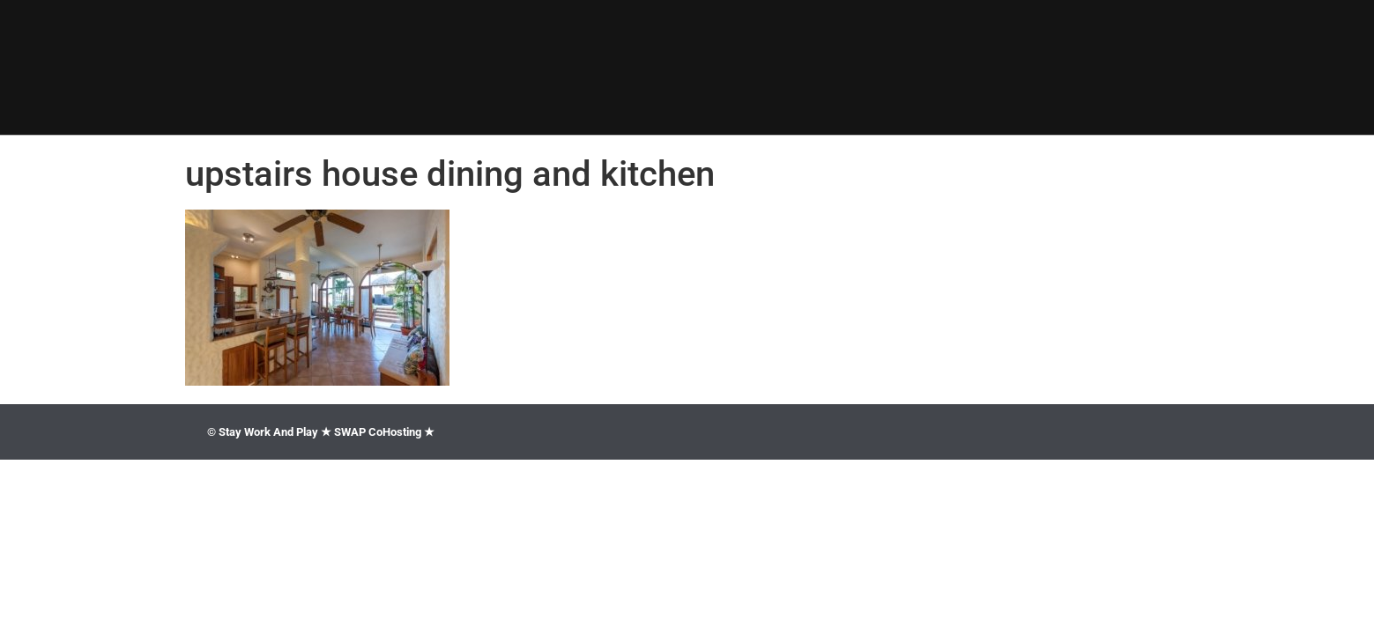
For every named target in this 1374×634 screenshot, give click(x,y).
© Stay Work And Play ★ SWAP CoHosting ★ (320, 432)
